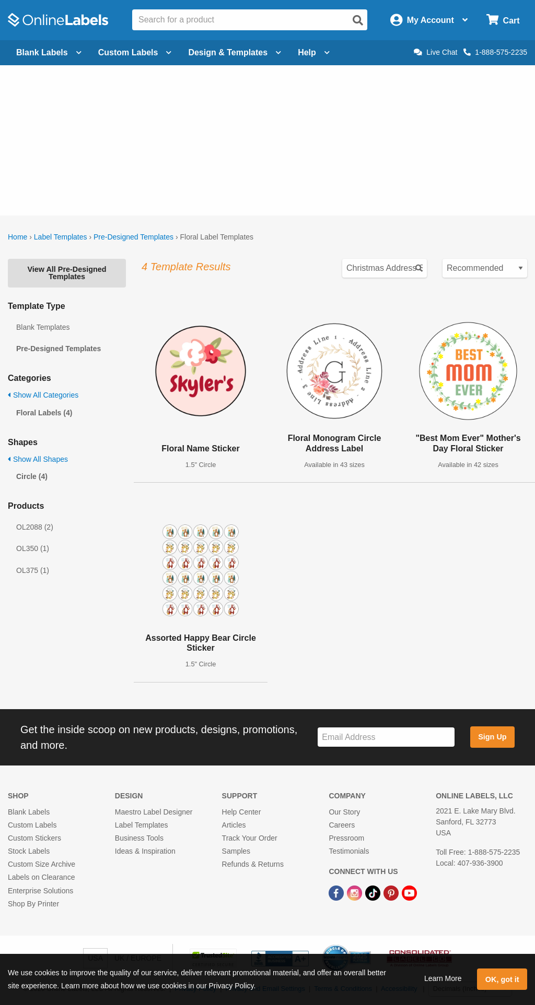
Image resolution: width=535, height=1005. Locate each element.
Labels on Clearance (41, 877)
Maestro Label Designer (154, 812)
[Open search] (357, 20)
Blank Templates (42, 327)
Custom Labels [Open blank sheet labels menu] (135, 52)
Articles (234, 825)
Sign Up (492, 737)
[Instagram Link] (355, 892)
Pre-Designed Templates (133, 237)
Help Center (241, 812)
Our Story (344, 812)
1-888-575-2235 (495, 52)
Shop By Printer (33, 904)
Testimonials (349, 851)
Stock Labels (29, 851)
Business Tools (139, 838)
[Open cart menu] (503, 20)
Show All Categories (43, 395)
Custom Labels (32, 825)
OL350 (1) (32, 548)
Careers (342, 825)
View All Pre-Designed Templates (66, 273)
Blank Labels (29, 812)
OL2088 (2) (34, 527)
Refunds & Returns (253, 864)
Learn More (443, 978)
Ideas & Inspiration (145, 851)
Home (17, 237)
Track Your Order (249, 838)
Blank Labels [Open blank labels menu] (49, 52)
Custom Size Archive (41, 864)
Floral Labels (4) (44, 413)
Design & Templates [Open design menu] (234, 52)
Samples (236, 851)
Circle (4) (32, 476)
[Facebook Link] (337, 892)
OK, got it (502, 979)
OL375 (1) (32, 570)
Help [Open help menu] (314, 52)
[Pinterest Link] (392, 892)
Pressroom (346, 838)
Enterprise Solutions (40, 891)
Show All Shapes (38, 459)
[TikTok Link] (373, 892)
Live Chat (435, 52)
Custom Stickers (34, 838)
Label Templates (60, 237)
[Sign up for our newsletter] (386, 737)
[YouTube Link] (409, 892)
